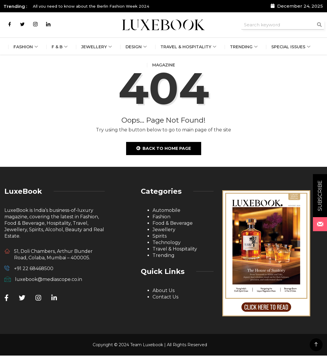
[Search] (319, 24)
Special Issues (291, 47)
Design (137, 47)
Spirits (160, 236)
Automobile (166, 210)
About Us (163, 290)
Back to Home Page (163, 148)
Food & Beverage (173, 223)
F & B (60, 47)
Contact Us (165, 297)
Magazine (163, 65)
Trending (244, 47)
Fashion (26, 47)
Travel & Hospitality (189, 47)
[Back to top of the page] (316, 344)
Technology (167, 242)
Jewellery (97, 47)
